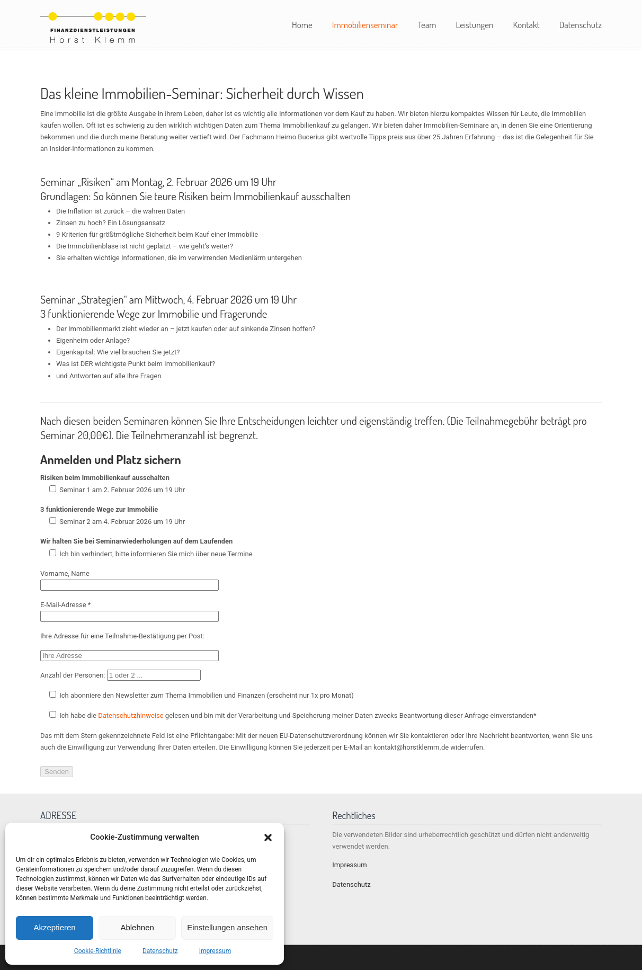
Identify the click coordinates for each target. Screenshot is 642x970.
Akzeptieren (54, 927)
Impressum (215, 951)
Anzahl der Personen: (120, 675)
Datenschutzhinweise (130, 715)
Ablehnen (137, 927)
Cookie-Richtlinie (97, 951)
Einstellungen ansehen (227, 927)
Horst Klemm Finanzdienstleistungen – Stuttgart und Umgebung (93, 25)
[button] (268, 837)
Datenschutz (160, 951)
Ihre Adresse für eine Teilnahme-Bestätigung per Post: (122, 636)
